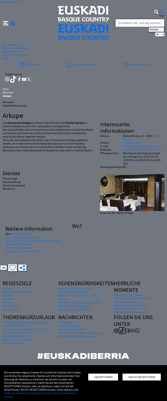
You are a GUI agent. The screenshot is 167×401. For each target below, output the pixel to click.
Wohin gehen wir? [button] (13, 44)
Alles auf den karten (81, 64)
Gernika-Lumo (11, 309)
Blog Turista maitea (70, 326)
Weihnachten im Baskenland (131, 305)
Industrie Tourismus (14, 326)
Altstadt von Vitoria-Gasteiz (75, 305)
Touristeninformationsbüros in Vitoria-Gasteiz (33, 240)
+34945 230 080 (132, 142)
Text (161, 15)
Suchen (156, 30)
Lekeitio (7, 295)
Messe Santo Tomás (125, 308)
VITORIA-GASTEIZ (22, 233)
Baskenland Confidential (17, 339)
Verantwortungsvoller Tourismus (77, 336)
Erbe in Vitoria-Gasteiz (18, 247)
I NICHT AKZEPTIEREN (141, 377)
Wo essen (8, 92)
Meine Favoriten (136, 64)
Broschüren (28, 64)
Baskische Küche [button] (12, 51)
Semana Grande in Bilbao (128, 295)
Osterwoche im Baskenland (130, 312)
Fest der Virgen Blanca (127, 302)
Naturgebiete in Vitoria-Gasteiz (24, 251)
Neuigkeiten (65, 322)
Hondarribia (10, 305)
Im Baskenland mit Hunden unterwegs (25, 322)
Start (6, 89)
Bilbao (6, 288)
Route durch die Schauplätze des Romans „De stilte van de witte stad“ (27, 331)
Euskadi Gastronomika (16, 336)
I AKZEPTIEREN (103, 377)
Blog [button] (5, 58)
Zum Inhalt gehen (10, 1)
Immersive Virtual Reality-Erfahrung (79, 332)
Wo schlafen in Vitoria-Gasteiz (23, 237)
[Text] (139, 23)
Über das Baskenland (70, 329)
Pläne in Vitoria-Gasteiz (19, 244)
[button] (9, 22)
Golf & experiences (13, 343)
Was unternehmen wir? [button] (16, 48)
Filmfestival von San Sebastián (132, 298)
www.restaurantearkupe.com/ (140, 149)
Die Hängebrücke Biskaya (73, 292)
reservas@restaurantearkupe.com (143, 146)
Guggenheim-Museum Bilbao (75, 288)
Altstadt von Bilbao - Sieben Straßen (80, 302)
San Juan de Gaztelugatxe (18, 292)
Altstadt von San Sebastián (74, 309)
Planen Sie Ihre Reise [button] (15, 55)
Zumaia (7, 302)
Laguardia (8, 298)
